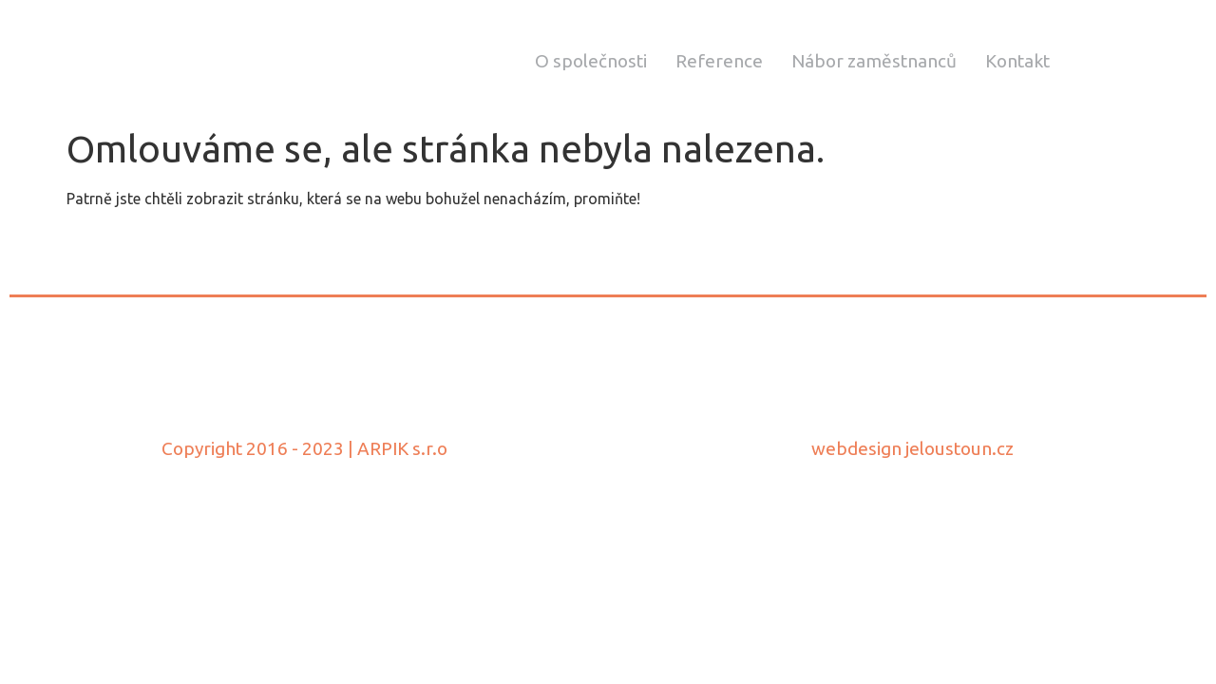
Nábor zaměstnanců (874, 60)
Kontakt (1017, 60)
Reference (719, 60)
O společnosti (591, 60)
